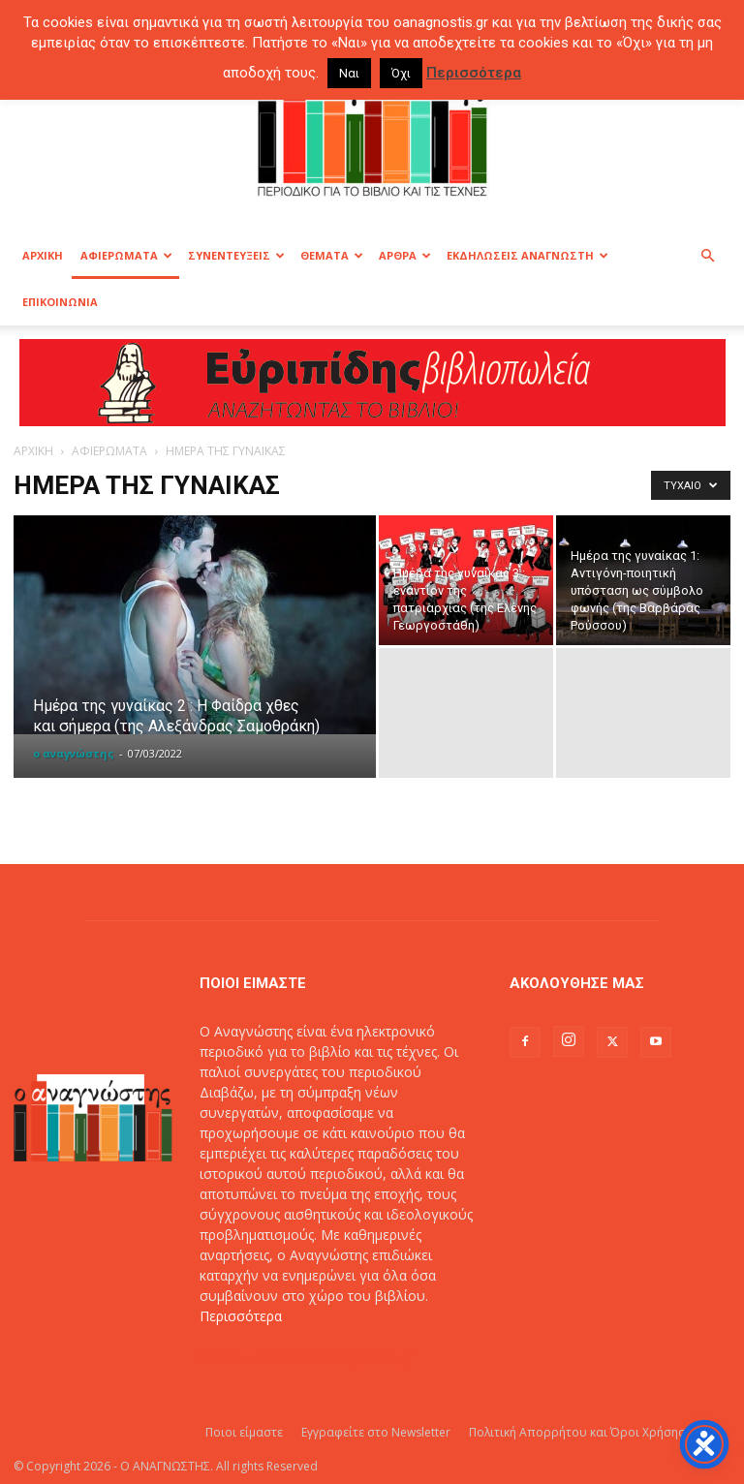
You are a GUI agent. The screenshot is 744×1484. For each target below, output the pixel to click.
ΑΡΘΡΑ (405, 255)
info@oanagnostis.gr (349, 1356)
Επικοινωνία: (242, 1356)
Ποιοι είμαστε (244, 1432)
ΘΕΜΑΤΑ (331, 255)
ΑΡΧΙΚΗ (42, 255)
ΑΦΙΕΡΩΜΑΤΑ (126, 255)
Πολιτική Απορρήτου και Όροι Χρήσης (576, 1432)
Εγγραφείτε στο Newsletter (375, 1432)
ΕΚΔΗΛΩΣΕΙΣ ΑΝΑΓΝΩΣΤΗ (527, 255)
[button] (707, 256)
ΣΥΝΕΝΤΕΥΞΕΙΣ (236, 255)
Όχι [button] (401, 73)
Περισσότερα (241, 1316)
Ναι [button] (349, 73)
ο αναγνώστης (73, 753)
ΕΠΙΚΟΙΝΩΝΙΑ (60, 301)
